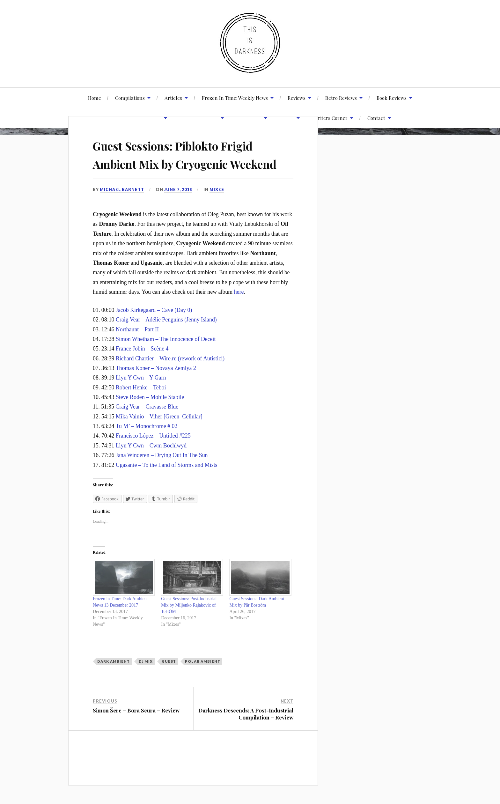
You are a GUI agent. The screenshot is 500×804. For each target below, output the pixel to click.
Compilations (130, 97)
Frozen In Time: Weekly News (235, 97)
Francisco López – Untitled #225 (153, 454)
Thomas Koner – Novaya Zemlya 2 (156, 386)
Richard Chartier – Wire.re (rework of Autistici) (170, 376)
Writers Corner (331, 117)
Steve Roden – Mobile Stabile (150, 415)
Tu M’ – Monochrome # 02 (147, 444)
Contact (376, 117)
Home (94, 97)
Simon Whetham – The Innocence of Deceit (166, 357)
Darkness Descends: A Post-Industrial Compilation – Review (245, 732)
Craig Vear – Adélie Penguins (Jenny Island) (166, 338)
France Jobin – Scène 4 (142, 367)
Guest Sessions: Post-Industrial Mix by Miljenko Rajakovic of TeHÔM (189, 623)
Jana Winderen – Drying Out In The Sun (162, 473)
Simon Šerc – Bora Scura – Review (136, 728)
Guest (169, 680)
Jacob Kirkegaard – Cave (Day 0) (154, 328)
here (239, 310)
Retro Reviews (341, 97)
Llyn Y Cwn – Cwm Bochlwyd (151, 464)
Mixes (217, 207)
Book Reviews (392, 97)
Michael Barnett (122, 207)
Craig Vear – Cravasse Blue (146, 425)
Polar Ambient (202, 680)
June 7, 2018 (178, 207)
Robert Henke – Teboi (141, 405)
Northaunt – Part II (137, 347)
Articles (173, 97)
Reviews (296, 97)
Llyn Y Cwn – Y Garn (141, 396)
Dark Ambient (113, 680)
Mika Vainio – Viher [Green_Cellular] (159, 435)
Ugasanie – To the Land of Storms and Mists (166, 483)
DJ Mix (146, 680)
